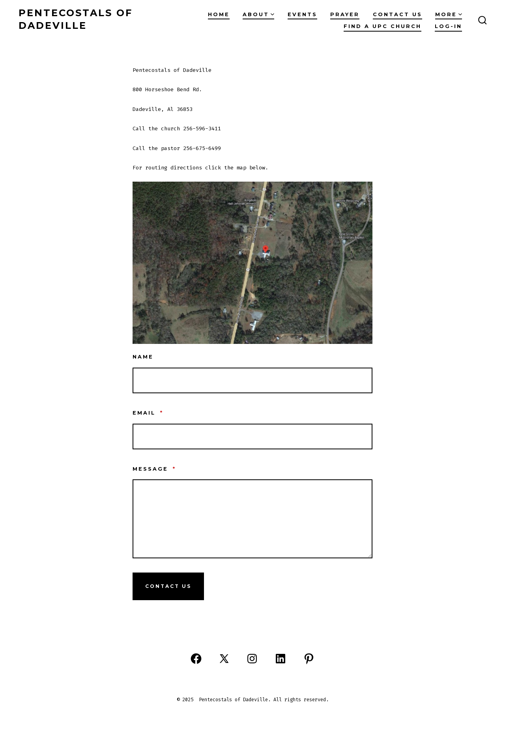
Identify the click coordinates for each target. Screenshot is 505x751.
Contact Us (168, 586)
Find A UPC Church (382, 26)
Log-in (448, 26)
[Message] (252, 518)
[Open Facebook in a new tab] (196, 658)
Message (154, 469)
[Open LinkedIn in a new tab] (280, 658)
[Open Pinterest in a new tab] (309, 658)
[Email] (252, 436)
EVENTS (302, 14)
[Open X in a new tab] (224, 658)
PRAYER (344, 14)
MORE (448, 14)
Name (143, 357)
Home (219, 14)
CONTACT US (397, 14)
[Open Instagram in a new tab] (252, 658)
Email (148, 413)
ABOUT (258, 14)
